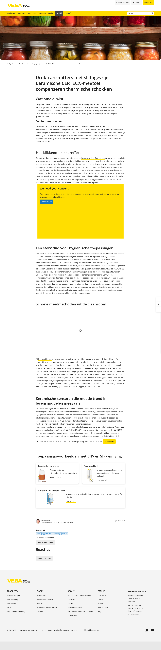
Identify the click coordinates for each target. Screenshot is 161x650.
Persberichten (103, 616)
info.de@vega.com (135, 619)
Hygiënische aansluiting (51, 542)
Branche (21, 13)
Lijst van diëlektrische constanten (80, 620)
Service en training (46, 13)
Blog (99, 620)
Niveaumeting (12, 608)
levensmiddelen (45, 367)
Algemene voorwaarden (28, 638)
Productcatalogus (13, 604)
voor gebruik (55, 485)
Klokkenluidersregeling (90, 638)
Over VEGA (102, 604)
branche (39, 420)
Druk (38, 542)
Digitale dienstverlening (16, 620)
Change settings (46, 202)
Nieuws (100, 612)
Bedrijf (59, 13)
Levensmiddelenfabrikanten (93, 158)
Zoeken (40, 620)
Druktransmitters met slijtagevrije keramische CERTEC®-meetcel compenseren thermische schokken (50, 64)
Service (71, 599)
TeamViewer (72, 624)
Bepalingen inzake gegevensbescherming (63, 638)
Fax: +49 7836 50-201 (136, 617)
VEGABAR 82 (61, 253)
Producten (11, 13)
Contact (101, 608)
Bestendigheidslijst (75, 616)
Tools (40, 599)
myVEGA (40, 612)
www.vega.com (133, 622)
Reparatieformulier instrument (79, 604)
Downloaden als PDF (45, 551)
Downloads (32, 13)
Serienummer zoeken (45, 608)
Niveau (64, 542)
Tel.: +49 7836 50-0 (135, 614)
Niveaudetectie (12, 612)
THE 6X (68, 13)
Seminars (71, 608)
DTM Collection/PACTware (47, 616)
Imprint (43, 638)
